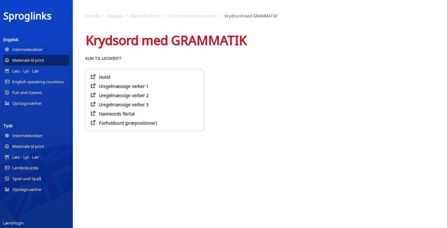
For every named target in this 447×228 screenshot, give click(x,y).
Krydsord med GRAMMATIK (251, 16)
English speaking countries (38, 82)
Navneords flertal (117, 114)
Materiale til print (28, 60)
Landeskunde (25, 168)
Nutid (104, 77)
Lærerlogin (13, 223)
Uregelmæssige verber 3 (123, 105)
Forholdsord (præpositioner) (128, 123)
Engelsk (10, 39)
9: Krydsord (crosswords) (193, 16)
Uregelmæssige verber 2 (123, 95)
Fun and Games (27, 92)
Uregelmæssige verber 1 (123, 86)
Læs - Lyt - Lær (25, 71)
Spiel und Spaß (26, 178)
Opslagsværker (27, 103)
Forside (92, 16)
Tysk (8, 126)
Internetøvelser (27, 49)
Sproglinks (27, 16)
